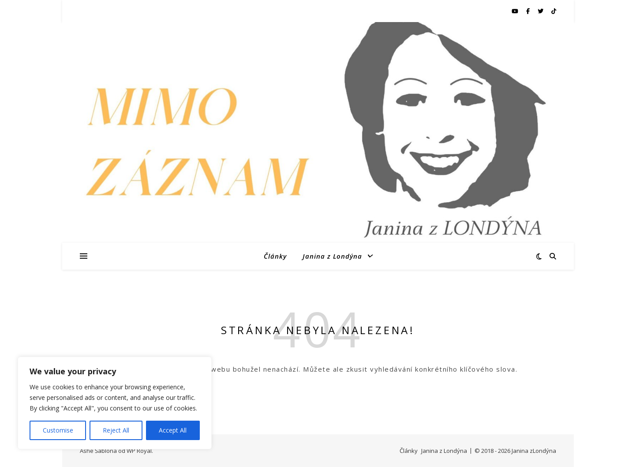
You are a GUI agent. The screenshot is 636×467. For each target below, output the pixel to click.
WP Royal (139, 451)
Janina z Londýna (332, 256)
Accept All (173, 430)
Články (275, 256)
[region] (115, 403)
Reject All (116, 430)
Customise (58, 430)
